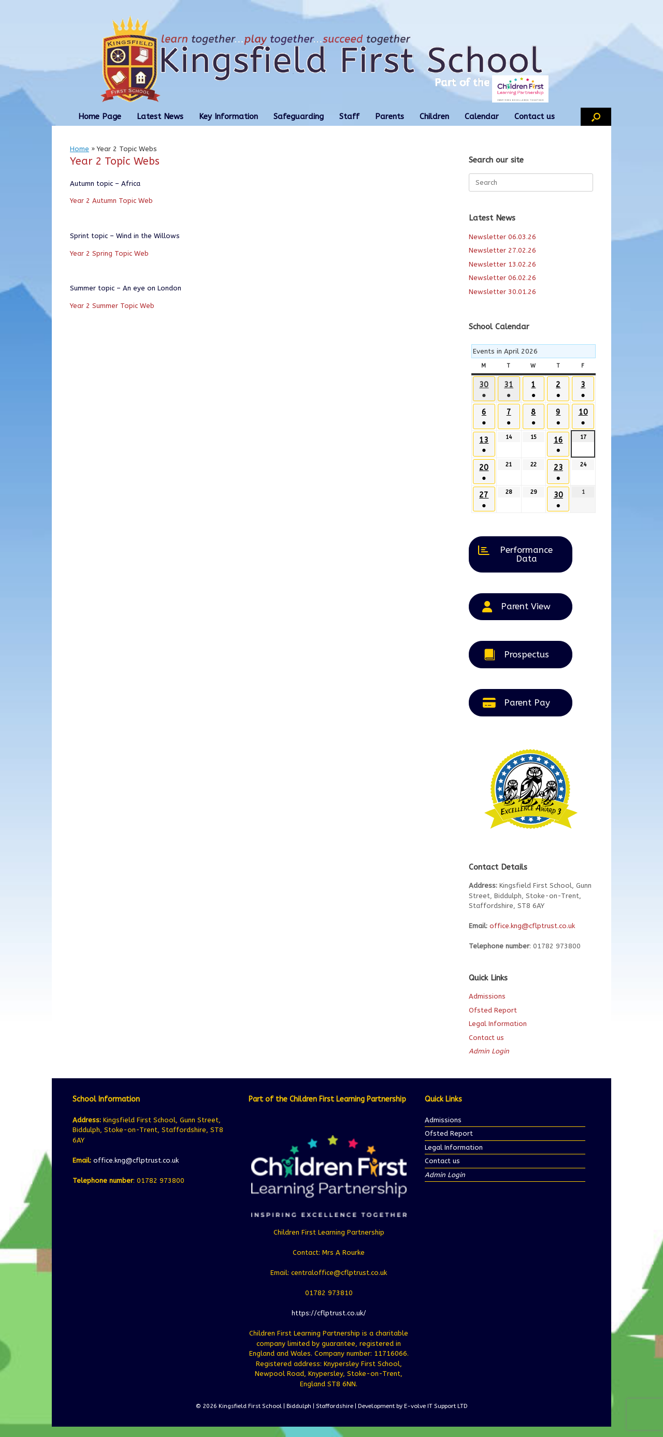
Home (79, 149)
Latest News (160, 116)
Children (434, 116)
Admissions (487, 996)
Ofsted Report (493, 1010)
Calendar (482, 116)
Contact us (534, 116)
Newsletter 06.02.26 (502, 278)
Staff (349, 116)
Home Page (99, 116)
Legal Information (498, 1024)
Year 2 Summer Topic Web (112, 306)
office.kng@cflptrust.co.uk (532, 926)
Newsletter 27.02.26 (502, 250)
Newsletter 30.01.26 (502, 292)
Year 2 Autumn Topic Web (111, 200)
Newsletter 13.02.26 (502, 264)
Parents (389, 116)
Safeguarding (298, 116)
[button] (596, 117)
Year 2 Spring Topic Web (109, 253)
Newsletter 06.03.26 (502, 237)
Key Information (228, 116)
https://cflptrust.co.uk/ (329, 1313)
